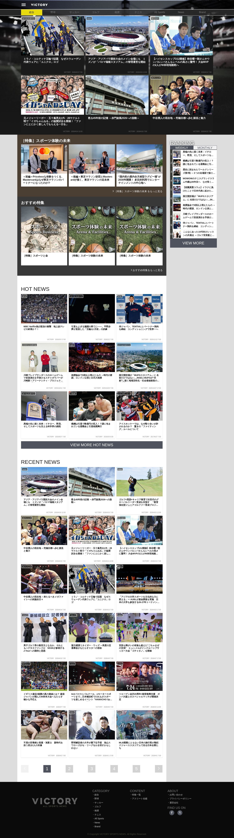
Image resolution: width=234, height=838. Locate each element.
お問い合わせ (176, 794)
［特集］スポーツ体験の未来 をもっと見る (137, 191)
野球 (53, 12)
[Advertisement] (193, 269)
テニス (138, 12)
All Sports (159, 12)
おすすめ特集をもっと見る (146, 270)
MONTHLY (205, 147)
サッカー (74, 12)
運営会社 (174, 802)
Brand (202, 12)
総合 (31, 12)
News (181, 12)
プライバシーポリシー (180, 798)
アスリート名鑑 (139, 798)
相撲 (117, 12)
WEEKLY (181, 147)
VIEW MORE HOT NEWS (91, 445)
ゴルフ (95, 12)
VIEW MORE (193, 243)
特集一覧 (136, 794)
